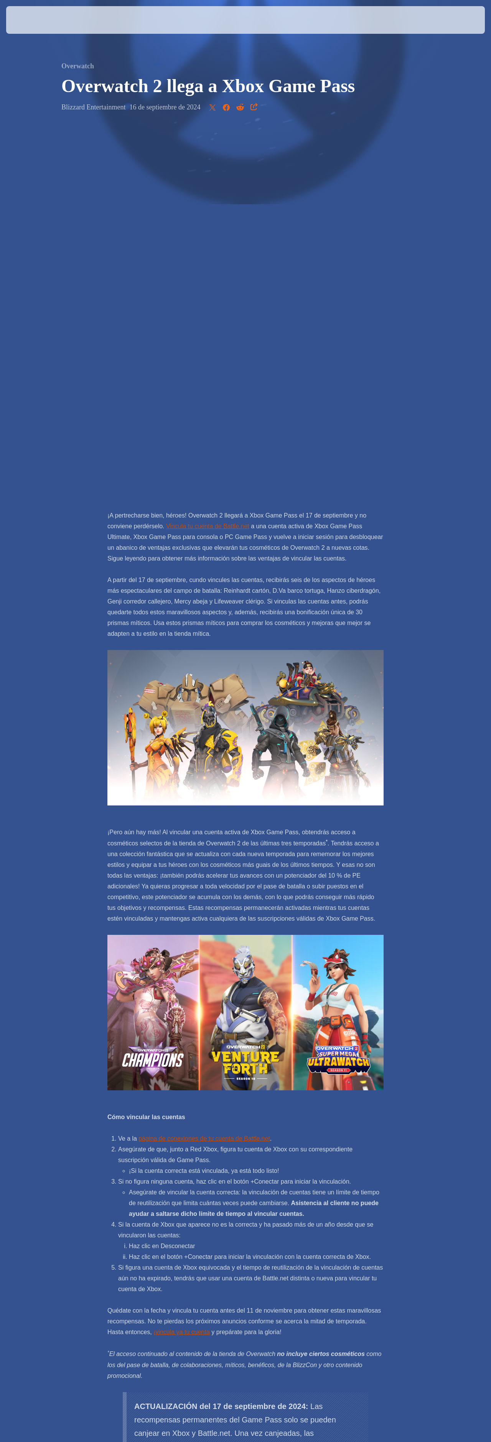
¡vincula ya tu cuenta (181, 970)
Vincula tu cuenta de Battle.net (207, 164)
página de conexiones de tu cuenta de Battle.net (204, 777)
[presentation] (30, 20)
